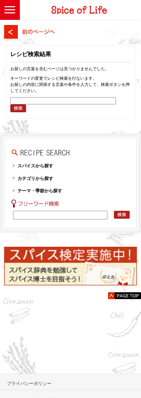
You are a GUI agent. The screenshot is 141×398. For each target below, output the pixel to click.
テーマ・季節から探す (39, 190)
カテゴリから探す (35, 178)
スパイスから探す (35, 165)
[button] (10, 10)
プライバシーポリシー (29, 383)
